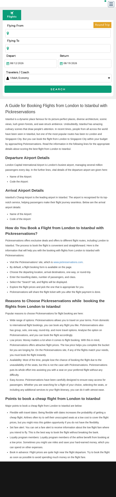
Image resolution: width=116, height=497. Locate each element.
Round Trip (102, 26)
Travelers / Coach (17, 72)
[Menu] (111, 4)
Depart (11, 56)
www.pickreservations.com (68, 262)
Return (64, 56)
